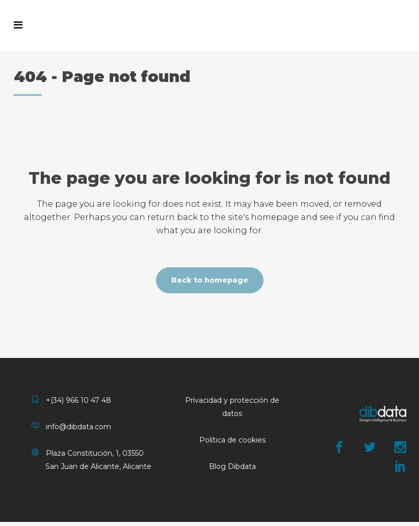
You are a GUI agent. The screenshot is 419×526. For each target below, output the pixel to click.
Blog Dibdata (232, 466)
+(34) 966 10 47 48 (71, 400)
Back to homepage (209, 280)
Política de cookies (232, 440)
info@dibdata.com (71, 426)
